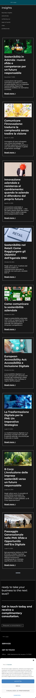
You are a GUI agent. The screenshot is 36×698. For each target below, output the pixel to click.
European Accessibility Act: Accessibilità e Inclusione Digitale (16, 361)
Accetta (18, 681)
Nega (18, 686)
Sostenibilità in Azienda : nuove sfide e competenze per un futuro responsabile (15, 65)
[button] (33, 660)
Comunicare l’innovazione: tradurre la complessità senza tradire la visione (16, 127)
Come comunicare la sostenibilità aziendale (16, 307)
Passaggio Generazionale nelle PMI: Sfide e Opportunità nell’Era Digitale (15, 538)
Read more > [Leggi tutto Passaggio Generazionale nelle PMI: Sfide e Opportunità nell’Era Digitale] (10, 565)
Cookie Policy (17, 695)
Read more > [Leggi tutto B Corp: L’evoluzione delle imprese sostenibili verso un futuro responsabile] (10, 504)
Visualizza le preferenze (18, 690)
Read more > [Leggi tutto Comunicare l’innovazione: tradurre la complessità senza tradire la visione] (10, 152)
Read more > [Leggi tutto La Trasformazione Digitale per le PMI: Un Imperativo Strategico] (10, 442)
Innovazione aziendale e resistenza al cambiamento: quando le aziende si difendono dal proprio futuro (16, 189)
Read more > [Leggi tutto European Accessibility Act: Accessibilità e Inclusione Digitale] (10, 385)
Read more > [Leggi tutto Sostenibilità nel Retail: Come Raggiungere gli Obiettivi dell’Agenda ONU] (10, 277)
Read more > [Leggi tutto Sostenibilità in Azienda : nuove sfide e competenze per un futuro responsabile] (10, 94)
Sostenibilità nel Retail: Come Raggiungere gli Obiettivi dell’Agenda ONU (15, 251)
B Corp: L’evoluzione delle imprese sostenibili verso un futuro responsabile (16, 477)
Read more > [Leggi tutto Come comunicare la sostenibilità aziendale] (10, 329)
